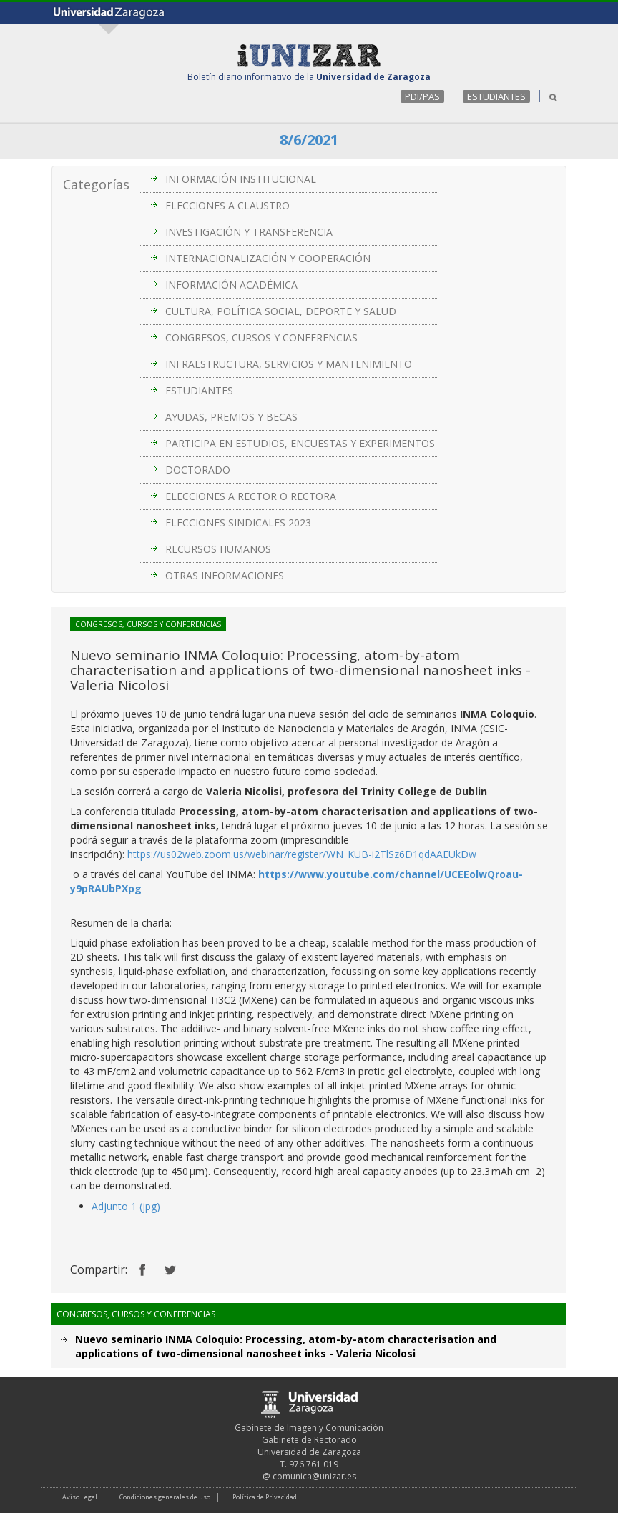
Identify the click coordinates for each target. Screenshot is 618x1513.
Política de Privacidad (264, 1497)
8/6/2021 (309, 139)
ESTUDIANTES (496, 96)
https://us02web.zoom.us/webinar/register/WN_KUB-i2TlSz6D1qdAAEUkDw (301, 854)
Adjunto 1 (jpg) (126, 1206)
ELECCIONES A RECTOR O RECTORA (250, 496)
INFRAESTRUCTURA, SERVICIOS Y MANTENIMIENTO (288, 364)
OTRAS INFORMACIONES (224, 575)
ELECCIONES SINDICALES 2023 (238, 522)
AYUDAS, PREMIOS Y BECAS (231, 417)
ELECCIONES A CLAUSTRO (227, 205)
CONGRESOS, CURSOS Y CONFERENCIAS (261, 337)
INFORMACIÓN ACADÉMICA (231, 284)
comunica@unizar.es (314, 1476)
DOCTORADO (197, 469)
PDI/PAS (422, 96)
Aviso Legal (79, 1497)
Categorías (96, 184)
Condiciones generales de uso (164, 1497)
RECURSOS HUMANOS (218, 549)
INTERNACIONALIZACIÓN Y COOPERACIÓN (268, 258)
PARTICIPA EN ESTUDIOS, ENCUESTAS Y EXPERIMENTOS (300, 443)
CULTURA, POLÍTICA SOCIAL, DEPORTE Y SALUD (280, 311)
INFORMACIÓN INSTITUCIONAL (240, 179)
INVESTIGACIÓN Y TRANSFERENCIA (249, 232)
